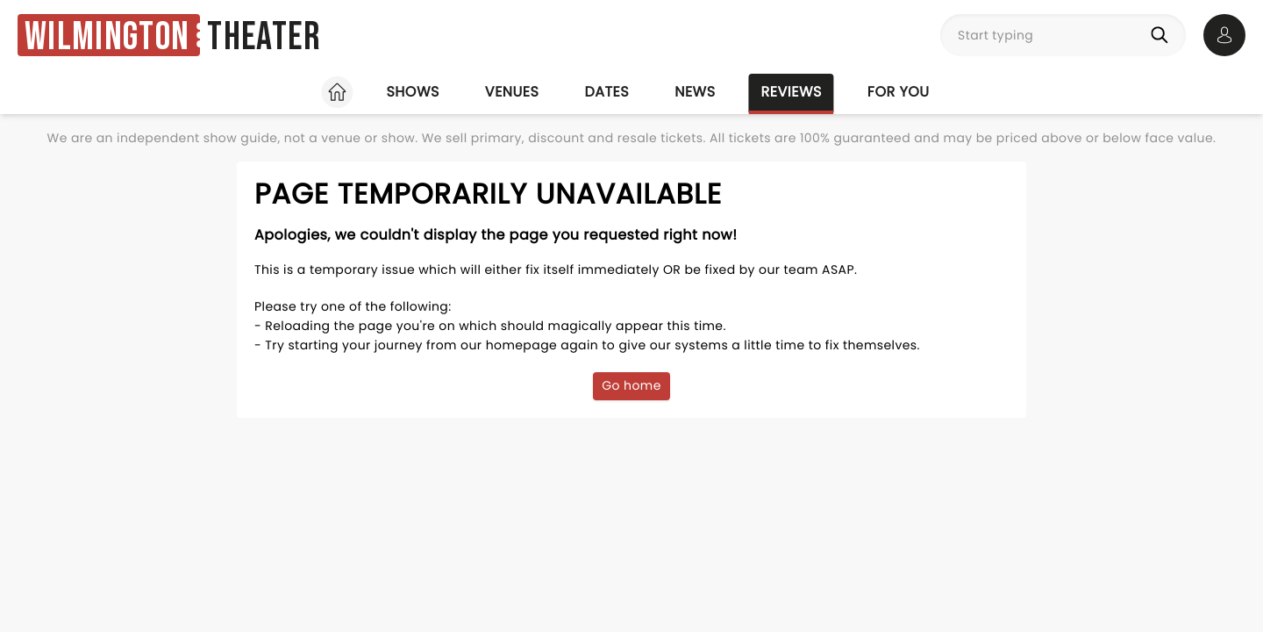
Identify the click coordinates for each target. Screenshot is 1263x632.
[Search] (1163, 35)
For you (898, 92)
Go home (631, 385)
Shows (412, 92)
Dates (606, 92)
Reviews (791, 92)
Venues (512, 92)
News (694, 92)
